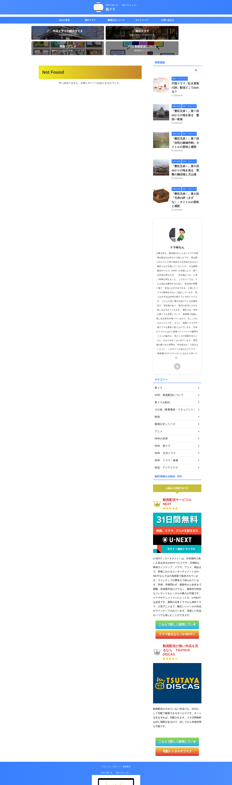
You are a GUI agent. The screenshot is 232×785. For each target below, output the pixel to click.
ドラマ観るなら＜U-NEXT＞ (177, 603)
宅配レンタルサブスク (177, 719)
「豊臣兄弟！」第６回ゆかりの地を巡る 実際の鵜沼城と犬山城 (186, 147)
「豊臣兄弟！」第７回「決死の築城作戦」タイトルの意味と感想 (186, 121)
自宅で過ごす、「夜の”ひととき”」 (116, 741)
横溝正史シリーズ (116, 20)
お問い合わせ (167, 20)
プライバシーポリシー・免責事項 (116, 735)
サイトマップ (141, 20)
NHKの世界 (64, 20)
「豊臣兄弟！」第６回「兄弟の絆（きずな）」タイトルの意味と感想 (186, 173)
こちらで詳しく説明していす (177, 594)
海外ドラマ (90, 20)
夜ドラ (110, 9)
